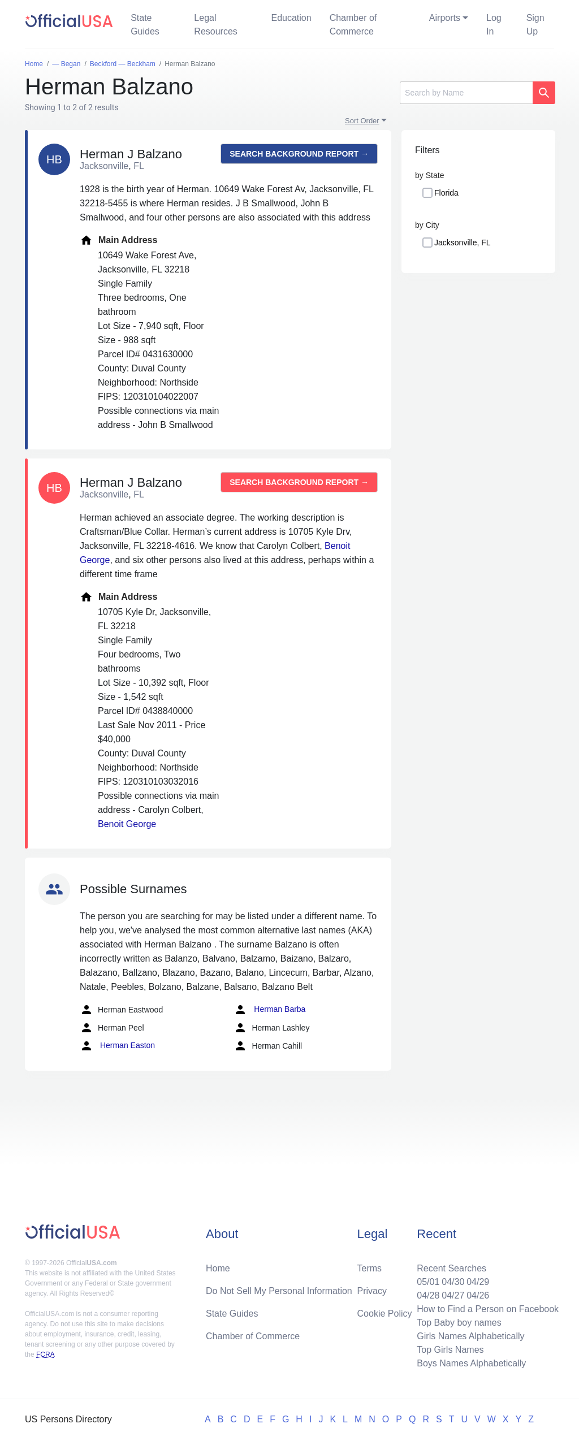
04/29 (477, 1282)
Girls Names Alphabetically (470, 1336)
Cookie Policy (384, 1313)
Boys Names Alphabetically (471, 1363)
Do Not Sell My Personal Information (279, 1291)
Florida (446, 193)
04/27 (453, 1295)
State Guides (145, 24)
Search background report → (299, 153)
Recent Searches (451, 1268)
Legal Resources (215, 24)
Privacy (372, 1291)
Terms (369, 1268)
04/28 (428, 1295)
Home (218, 1268)
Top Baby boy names (459, 1322)
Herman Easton (117, 1046)
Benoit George (127, 824)
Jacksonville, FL (462, 242)
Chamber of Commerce (353, 24)
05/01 (428, 1282)
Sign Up (535, 24)
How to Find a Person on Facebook (488, 1309)
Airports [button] (444, 18)
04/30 (453, 1282)
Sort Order (362, 120)
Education (291, 18)
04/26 (477, 1295)
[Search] (466, 92)
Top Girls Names (450, 1350)
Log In (494, 24)
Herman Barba (269, 1009)
